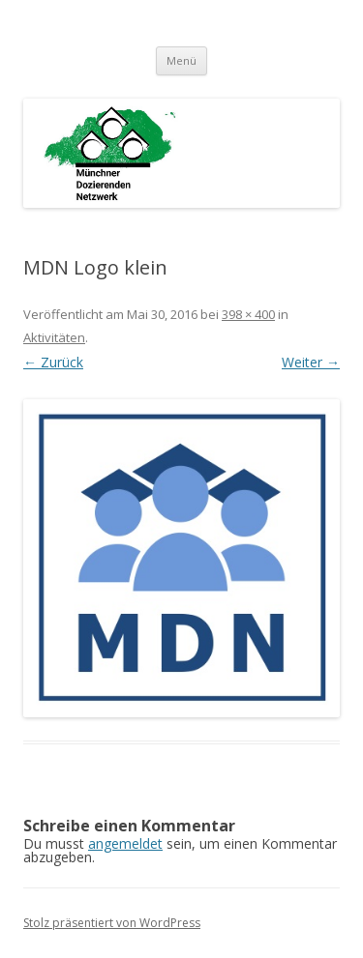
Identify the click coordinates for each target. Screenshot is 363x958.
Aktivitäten (54, 337)
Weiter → (311, 362)
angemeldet (125, 843)
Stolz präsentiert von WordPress (111, 922)
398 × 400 (248, 314)
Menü (181, 60)
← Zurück (53, 362)
